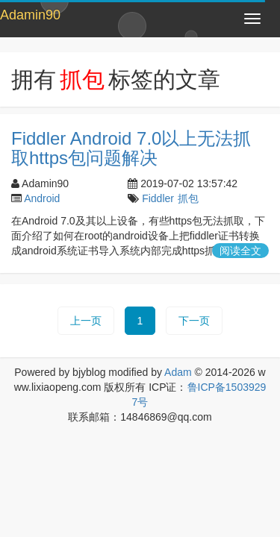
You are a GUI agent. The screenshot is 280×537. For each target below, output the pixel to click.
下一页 (194, 321)
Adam (178, 372)
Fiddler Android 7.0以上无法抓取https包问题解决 (131, 148)
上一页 (86, 321)
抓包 (188, 198)
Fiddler (158, 198)
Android (42, 198)
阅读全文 (240, 251)
